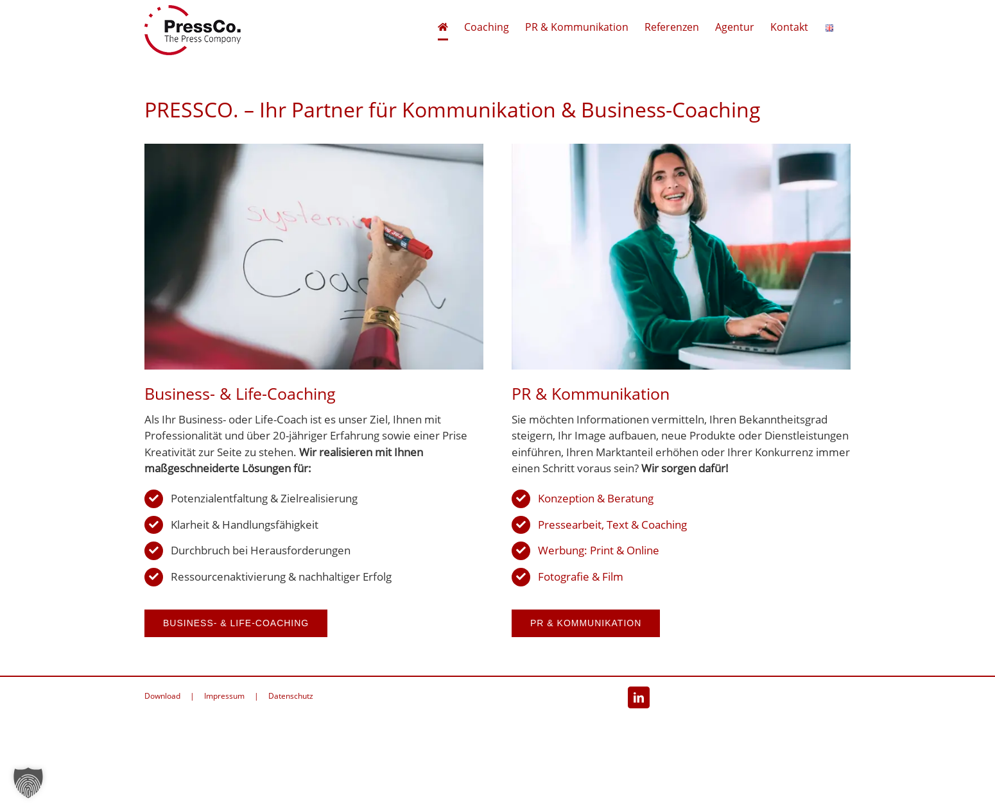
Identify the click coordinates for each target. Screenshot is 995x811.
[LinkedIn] (639, 697)
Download (162, 695)
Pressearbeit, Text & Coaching (612, 524)
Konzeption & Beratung (595, 498)
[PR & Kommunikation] (681, 149)
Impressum (224, 695)
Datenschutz (290, 695)
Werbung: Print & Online (598, 550)
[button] (28, 783)
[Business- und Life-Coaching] (313, 149)
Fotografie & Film (580, 576)
